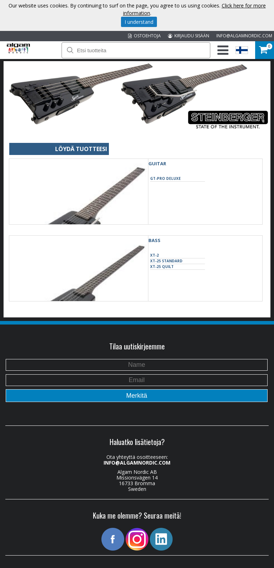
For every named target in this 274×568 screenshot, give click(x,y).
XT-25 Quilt (162, 266)
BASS (154, 240)
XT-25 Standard (166, 260)
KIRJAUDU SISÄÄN (188, 36)
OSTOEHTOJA (144, 36)
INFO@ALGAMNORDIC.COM (244, 36)
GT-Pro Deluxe (165, 178)
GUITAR (157, 163)
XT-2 (154, 255)
